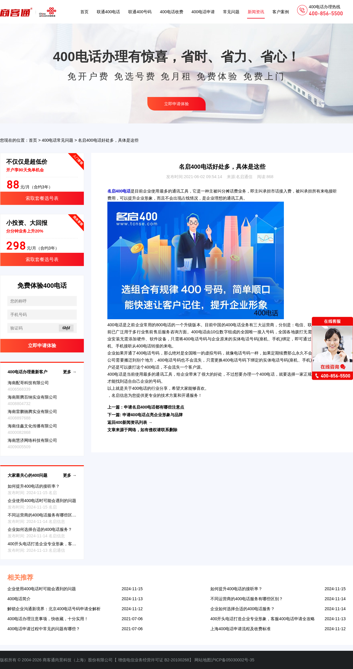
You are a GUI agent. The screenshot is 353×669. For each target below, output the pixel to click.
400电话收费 (171, 11)
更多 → (69, 371)
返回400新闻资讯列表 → (129, 422)
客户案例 (280, 11)
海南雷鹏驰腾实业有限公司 (32, 411)
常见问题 (231, 11)
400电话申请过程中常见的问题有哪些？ (43, 628)
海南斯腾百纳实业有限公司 (32, 397)
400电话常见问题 (57, 140)
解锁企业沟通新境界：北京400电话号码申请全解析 (54, 608)
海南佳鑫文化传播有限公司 (32, 426)
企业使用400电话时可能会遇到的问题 (42, 500)
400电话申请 (203, 11)
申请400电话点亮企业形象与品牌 (152, 414)
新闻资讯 (256, 11)
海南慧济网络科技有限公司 (32, 440)
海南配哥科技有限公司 (28, 382)
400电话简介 (19, 598)
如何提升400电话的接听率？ (34, 486)
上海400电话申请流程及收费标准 (240, 628)
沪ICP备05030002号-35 (232, 660)
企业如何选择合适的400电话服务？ (40, 529)
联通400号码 (139, 11)
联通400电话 (108, 11)
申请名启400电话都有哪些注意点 (154, 407)
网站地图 (202, 660)
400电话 (115, 324)
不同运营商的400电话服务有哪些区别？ (44, 515)
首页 (84, 11)
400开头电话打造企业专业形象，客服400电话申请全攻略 (60, 543)
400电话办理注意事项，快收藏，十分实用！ (47, 618)
